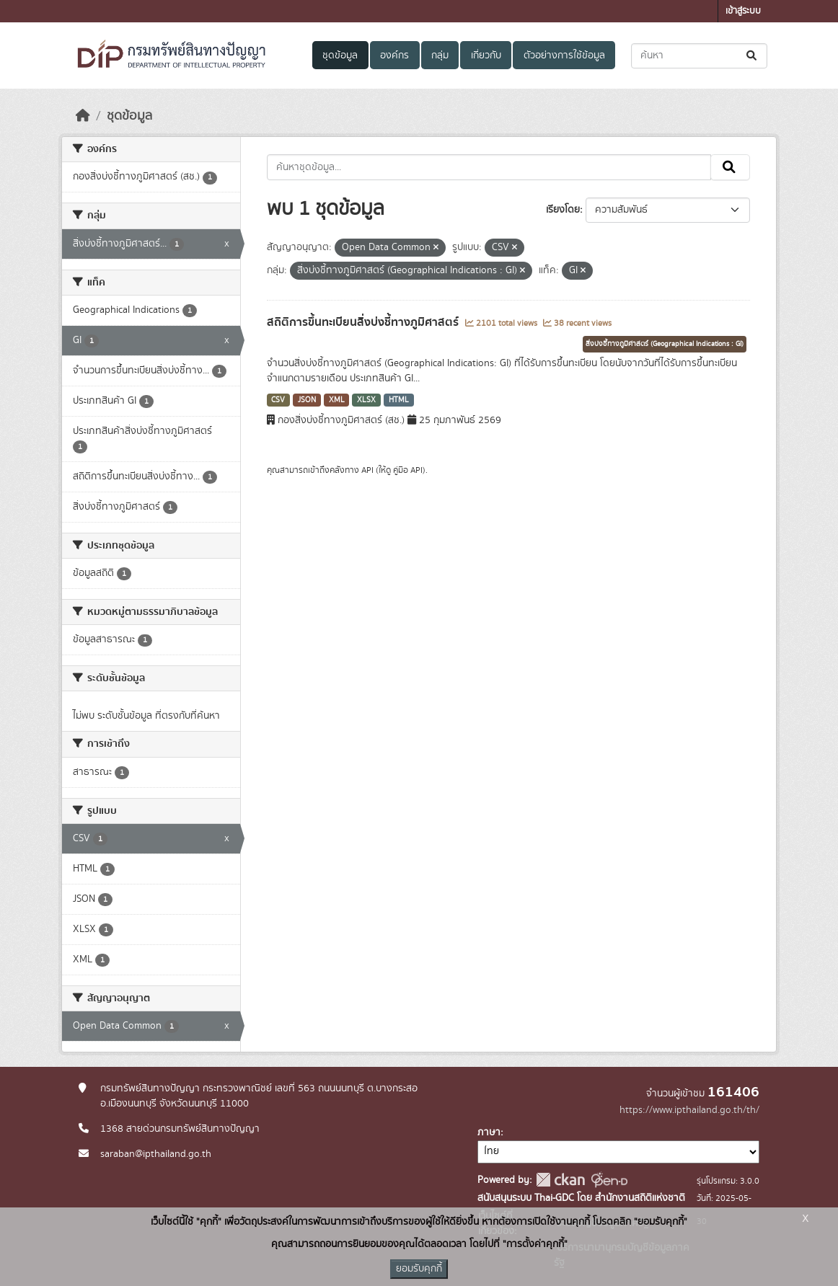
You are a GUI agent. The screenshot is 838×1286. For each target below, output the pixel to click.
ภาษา (488, 1132)
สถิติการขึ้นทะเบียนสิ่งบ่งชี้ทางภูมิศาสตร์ (364, 322)
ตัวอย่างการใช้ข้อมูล (564, 55)
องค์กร (394, 55)
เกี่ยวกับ (486, 55)
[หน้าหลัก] (83, 116)
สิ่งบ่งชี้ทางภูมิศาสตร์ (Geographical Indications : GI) (665, 344)
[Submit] (752, 55)
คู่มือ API (408, 470)
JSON (307, 400)
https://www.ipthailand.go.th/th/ (689, 1110)
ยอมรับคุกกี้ (419, 1268)
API (367, 470)
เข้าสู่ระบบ (743, 11)
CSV (278, 400)
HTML (399, 400)
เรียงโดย (563, 210)
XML (337, 400)
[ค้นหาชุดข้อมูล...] (699, 55)
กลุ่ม (440, 55)
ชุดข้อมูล (340, 55)
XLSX (366, 400)
